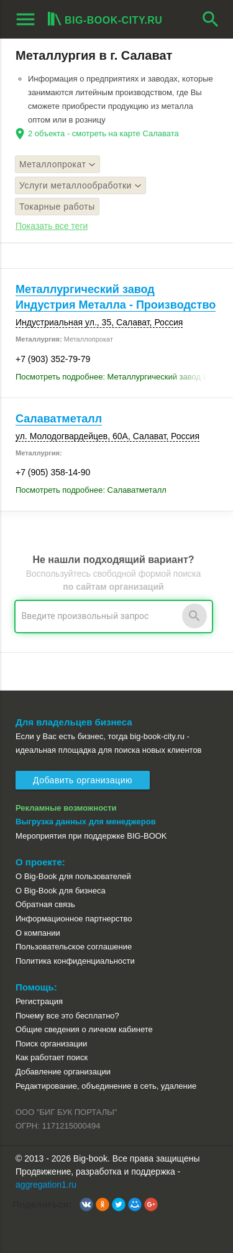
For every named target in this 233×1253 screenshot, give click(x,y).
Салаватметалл (59, 418)
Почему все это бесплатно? (67, 1015)
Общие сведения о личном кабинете (84, 1029)
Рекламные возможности (66, 808)
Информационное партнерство (74, 918)
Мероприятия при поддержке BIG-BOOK (91, 836)
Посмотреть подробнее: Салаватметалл (91, 490)
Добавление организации (63, 1071)
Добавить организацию (82, 780)
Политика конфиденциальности (75, 961)
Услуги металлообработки (80, 185)
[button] (86, 1204)
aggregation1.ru (46, 1185)
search (210, 19)
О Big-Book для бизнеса (61, 890)
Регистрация (39, 1001)
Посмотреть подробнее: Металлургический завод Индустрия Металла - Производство (116, 376)
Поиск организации (51, 1043)
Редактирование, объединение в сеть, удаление (106, 1086)
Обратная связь (45, 904)
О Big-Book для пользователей (73, 876)
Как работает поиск (52, 1057)
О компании (38, 933)
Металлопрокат (57, 164)
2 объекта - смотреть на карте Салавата (103, 133)
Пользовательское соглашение (74, 946)
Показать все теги (52, 226)
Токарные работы (57, 207)
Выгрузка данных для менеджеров (86, 821)
